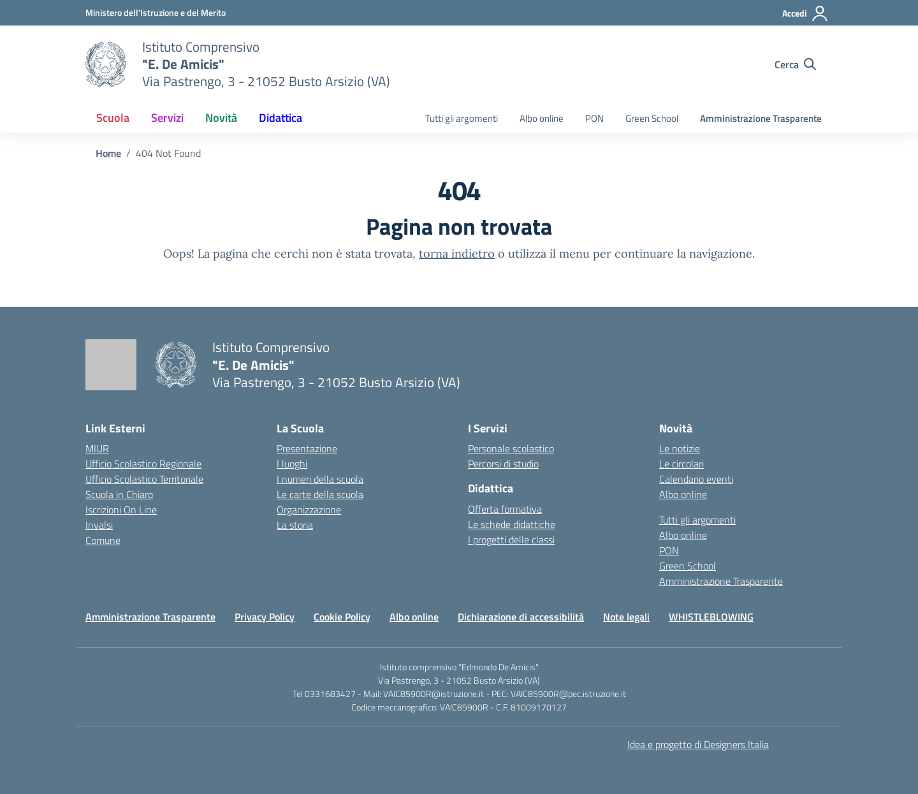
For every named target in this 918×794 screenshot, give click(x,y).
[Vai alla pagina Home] (108, 153)
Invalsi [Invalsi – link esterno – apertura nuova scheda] (99, 525)
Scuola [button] (112, 117)
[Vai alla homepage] (105, 64)
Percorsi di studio (503, 463)
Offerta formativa (505, 509)
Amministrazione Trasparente (761, 118)
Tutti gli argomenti (461, 118)
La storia (295, 525)
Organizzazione (309, 509)
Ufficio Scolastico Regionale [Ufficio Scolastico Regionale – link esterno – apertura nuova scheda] (143, 463)
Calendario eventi (696, 479)
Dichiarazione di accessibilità (521, 616)
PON (594, 118)
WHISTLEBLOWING (711, 616)
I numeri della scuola (320, 479)
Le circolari (681, 463)
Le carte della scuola (320, 494)
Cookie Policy (342, 616)
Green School (651, 118)
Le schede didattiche (511, 524)
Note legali (626, 616)
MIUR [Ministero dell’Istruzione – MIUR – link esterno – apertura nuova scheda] (97, 448)
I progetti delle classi (511, 539)
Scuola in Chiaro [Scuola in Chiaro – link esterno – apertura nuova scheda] (119, 494)
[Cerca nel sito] (795, 64)
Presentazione (307, 448)
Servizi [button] (167, 117)
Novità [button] (221, 117)
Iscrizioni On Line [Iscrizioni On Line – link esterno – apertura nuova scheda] (121, 509)
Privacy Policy (265, 616)
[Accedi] (805, 13)
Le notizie (679, 448)
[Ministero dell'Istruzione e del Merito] (155, 12)
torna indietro (457, 253)
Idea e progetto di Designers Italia (698, 744)
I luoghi (292, 463)
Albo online (542, 118)
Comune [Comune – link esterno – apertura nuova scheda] (102, 540)
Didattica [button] (280, 117)
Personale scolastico (511, 448)
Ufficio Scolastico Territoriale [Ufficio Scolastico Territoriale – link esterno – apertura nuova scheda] (144, 479)
